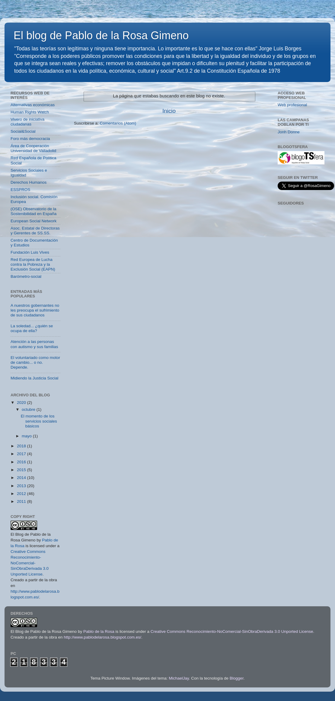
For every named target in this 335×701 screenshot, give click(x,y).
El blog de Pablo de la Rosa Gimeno (101, 35)
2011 (22, 501)
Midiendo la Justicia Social (34, 378)
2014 (22, 477)
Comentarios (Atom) (118, 123)
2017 (22, 454)
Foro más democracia (30, 138)
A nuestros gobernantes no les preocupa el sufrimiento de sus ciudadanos (35, 310)
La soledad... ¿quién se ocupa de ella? (32, 328)
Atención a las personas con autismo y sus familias (34, 344)
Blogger (237, 678)
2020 (22, 402)
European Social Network (33, 221)
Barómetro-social (26, 276)
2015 (22, 470)
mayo (27, 436)
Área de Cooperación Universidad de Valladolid (33, 148)
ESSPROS (20, 189)
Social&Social (23, 131)
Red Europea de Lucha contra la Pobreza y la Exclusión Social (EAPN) (33, 264)
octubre (29, 409)
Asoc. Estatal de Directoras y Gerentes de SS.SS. (35, 230)
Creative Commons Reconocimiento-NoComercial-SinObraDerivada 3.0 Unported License (30, 563)
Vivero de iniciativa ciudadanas (27, 121)
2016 (22, 462)
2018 (22, 446)
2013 (22, 486)
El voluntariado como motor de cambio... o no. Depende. (35, 362)
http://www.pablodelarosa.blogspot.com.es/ (102, 637)
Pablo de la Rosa (98, 631)
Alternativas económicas (33, 105)
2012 (22, 493)
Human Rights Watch (30, 112)
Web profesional (292, 105)
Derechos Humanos (28, 182)
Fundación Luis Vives (30, 252)
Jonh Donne (289, 132)
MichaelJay (179, 678)
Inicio (169, 111)
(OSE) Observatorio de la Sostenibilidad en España (33, 211)
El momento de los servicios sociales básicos (39, 421)
